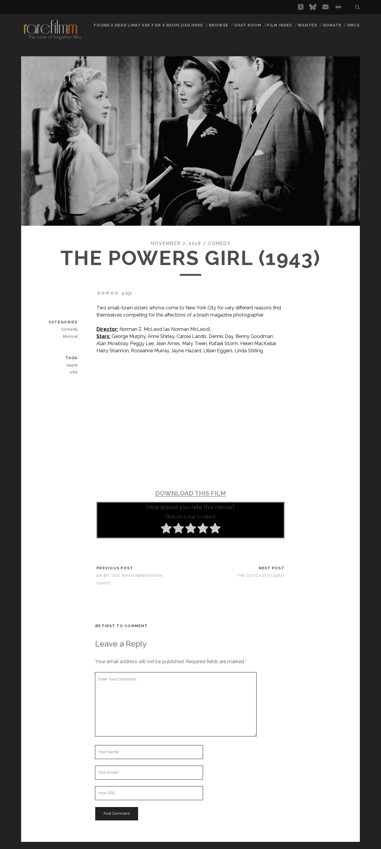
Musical (70, 336)
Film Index (279, 25)
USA (74, 372)
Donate (332, 25)
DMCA (353, 25)
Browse (218, 25)
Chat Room (247, 25)
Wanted (307, 25)
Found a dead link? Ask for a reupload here (148, 25)
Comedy (219, 243)
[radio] (166, 529)
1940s (72, 365)
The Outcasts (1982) (261, 575)
